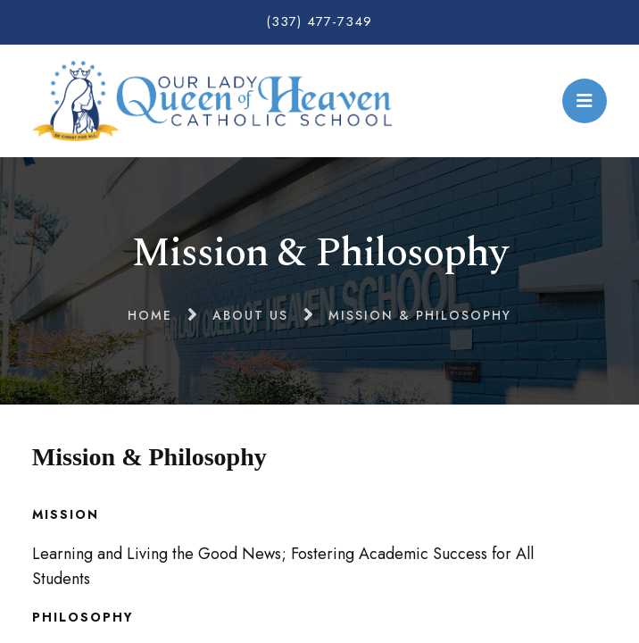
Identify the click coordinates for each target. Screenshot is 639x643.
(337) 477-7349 (319, 21)
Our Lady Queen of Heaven (212, 101)
